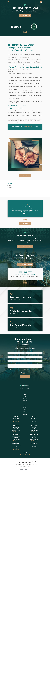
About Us (25, 398)
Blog (25, 409)
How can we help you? (11, 363)
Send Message (25, 376)
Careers (25, 402)
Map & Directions (16, 421)
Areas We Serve (25, 403)
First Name (9, 351)
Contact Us (25, 411)
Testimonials (25, 405)
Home (25, 396)
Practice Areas (25, 400)
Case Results (25, 407)
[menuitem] (25, 185)
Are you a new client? (11, 359)
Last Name (27, 351)
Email (26, 355)
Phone (8, 355)
